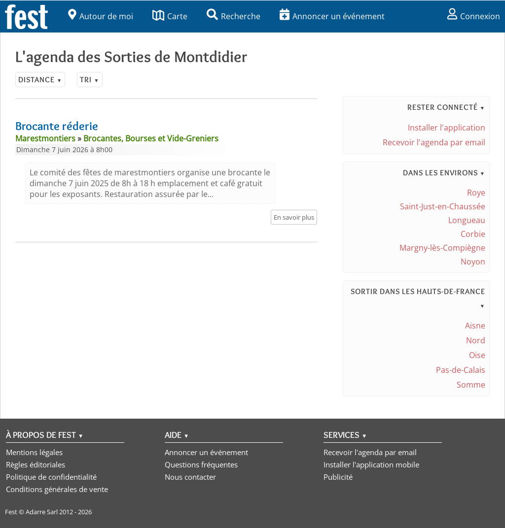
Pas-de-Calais (460, 369)
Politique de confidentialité (51, 477)
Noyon (473, 261)
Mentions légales (34, 452)
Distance (40, 79)
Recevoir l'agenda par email (434, 142)
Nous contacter (190, 477)
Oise (477, 355)
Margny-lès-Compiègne (442, 247)
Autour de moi (100, 16)
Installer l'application (446, 127)
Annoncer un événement (332, 16)
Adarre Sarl (42, 511)
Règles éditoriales (35, 464)
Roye (476, 192)
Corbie (473, 234)
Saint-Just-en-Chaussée (442, 206)
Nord (475, 340)
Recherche (233, 16)
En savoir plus (294, 217)
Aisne (475, 325)
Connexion (473, 16)
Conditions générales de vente (57, 489)
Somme (471, 384)
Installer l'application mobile (371, 464)
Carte (169, 16)
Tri (89, 79)
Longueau (466, 220)
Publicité (338, 477)
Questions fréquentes (201, 464)
